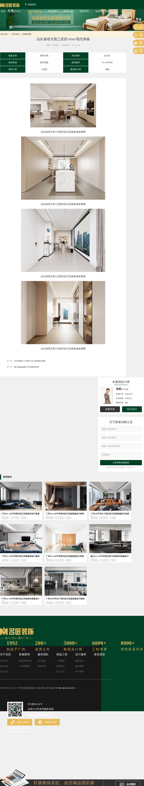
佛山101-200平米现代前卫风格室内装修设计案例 (109, 556)
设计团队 (42, 661)
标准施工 (60, 666)
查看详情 (110, 409)
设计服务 (80, 654)
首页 (3, 11)
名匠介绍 (4, 661)
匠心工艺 (60, 671)
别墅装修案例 (34, 11)
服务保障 (79, 666)
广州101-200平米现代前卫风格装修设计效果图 (65, 514)
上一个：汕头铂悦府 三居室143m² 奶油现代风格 (26, 361)
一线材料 (60, 661)
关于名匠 (5, 654)
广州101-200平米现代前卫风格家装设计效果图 (65, 556)
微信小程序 (20, 722)
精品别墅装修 (25, 661)
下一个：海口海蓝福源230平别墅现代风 (23, 367)
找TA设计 (132, 409)
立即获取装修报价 (121, 462)
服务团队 (52, 11)
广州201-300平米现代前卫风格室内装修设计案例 (20, 599)
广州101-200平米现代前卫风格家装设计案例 (20, 556)
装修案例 (24, 654)
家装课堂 (84, 11)
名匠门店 (4, 671)
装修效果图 (26, 34)
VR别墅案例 (24, 666)
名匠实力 (16, 11)
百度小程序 (47, 722)
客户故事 (79, 671)
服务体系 (42, 666)
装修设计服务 (102, 11)
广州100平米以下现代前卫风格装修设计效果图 (109, 514)
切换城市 (30, 4)
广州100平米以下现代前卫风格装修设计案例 (65, 599)
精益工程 (68, 11)
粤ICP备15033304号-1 (66, 688)
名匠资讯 (4, 666)
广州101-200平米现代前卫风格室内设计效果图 (20, 514)
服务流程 (79, 661)
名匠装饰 (15, 34)
